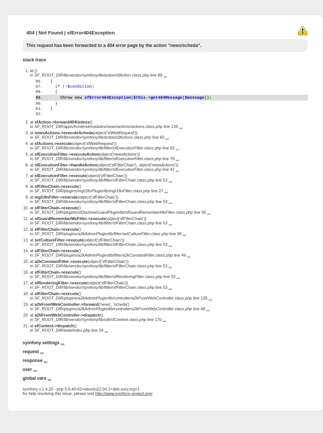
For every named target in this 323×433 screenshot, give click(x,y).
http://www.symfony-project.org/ (123, 408)
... (165, 75)
